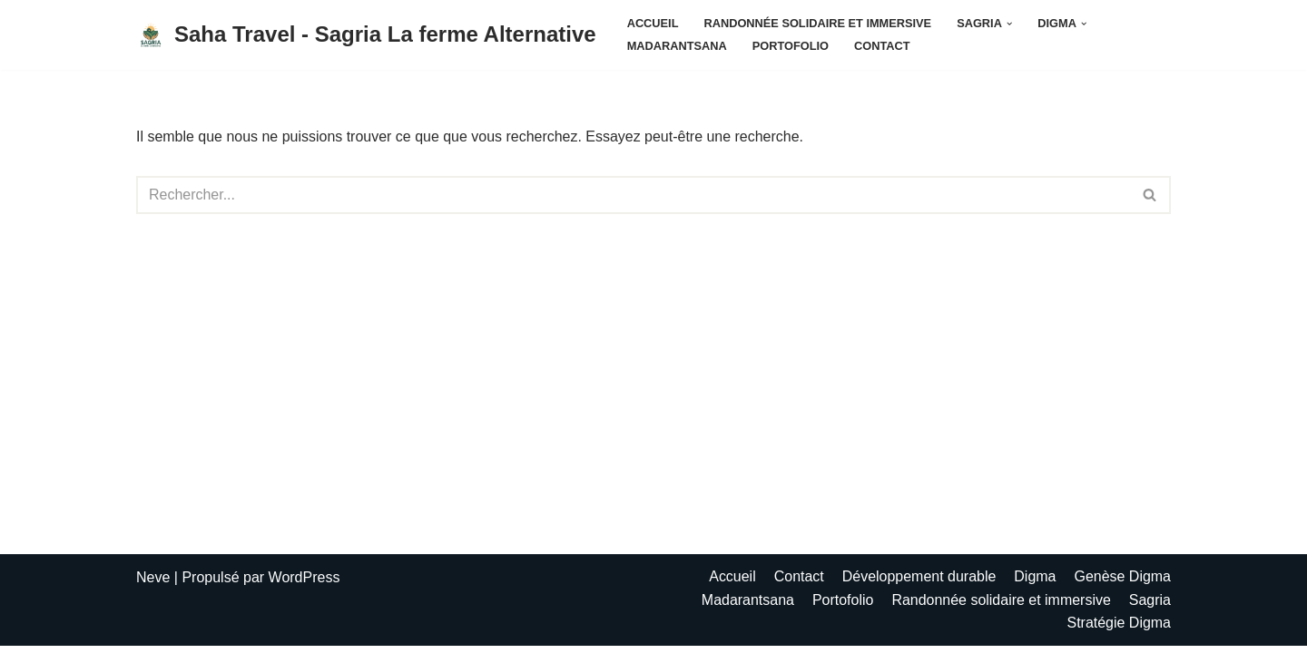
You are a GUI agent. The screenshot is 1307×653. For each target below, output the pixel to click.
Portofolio (790, 46)
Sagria (1150, 607)
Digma (1035, 583)
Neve (153, 584)
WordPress (304, 584)
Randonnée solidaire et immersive (818, 23)
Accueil (653, 23)
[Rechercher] (633, 195)
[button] (1009, 23)
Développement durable (918, 583)
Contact (882, 46)
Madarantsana (677, 46)
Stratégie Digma (1118, 630)
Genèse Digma (1122, 583)
